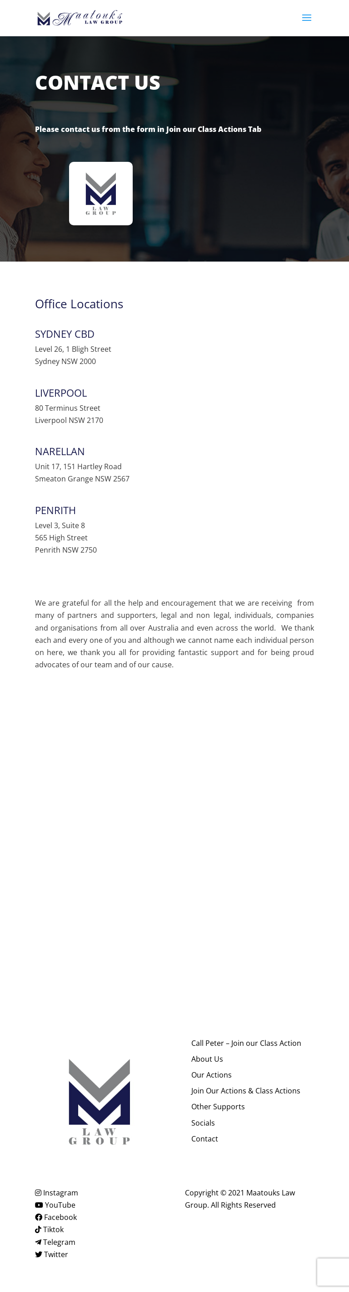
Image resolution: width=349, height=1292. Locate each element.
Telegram (55, 1242)
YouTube (55, 1205)
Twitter (51, 1254)
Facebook (56, 1217)
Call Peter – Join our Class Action (246, 1043)
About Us (207, 1059)
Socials (203, 1123)
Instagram (56, 1193)
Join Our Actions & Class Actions (245, 1091)
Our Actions (211, 1075)
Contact (204, 1139)
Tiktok (49, 1229)
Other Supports (218, 1107)
